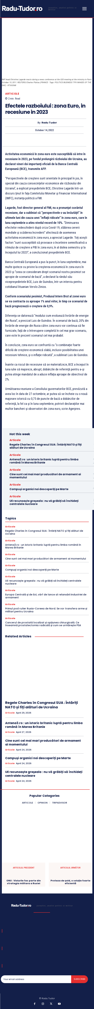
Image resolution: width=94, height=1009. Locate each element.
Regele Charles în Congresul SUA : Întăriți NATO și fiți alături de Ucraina (46, 446)
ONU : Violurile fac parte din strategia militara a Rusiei (23, 882)
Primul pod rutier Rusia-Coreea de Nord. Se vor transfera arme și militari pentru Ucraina (46, 610)
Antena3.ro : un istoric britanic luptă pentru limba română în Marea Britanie (44, 461)
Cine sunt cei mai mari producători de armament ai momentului (45, 475)
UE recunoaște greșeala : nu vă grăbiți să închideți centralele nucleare (44, 502)
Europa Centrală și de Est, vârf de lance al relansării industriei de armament (45, 596)
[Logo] (41, 9)
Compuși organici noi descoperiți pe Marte (39, 489)
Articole (12, 93)
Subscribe (79, 979)
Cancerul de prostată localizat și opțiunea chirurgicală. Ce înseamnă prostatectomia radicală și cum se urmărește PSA (43, 624)
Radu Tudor (49, 122)
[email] (36, 979)
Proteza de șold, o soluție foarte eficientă (70, 882)
